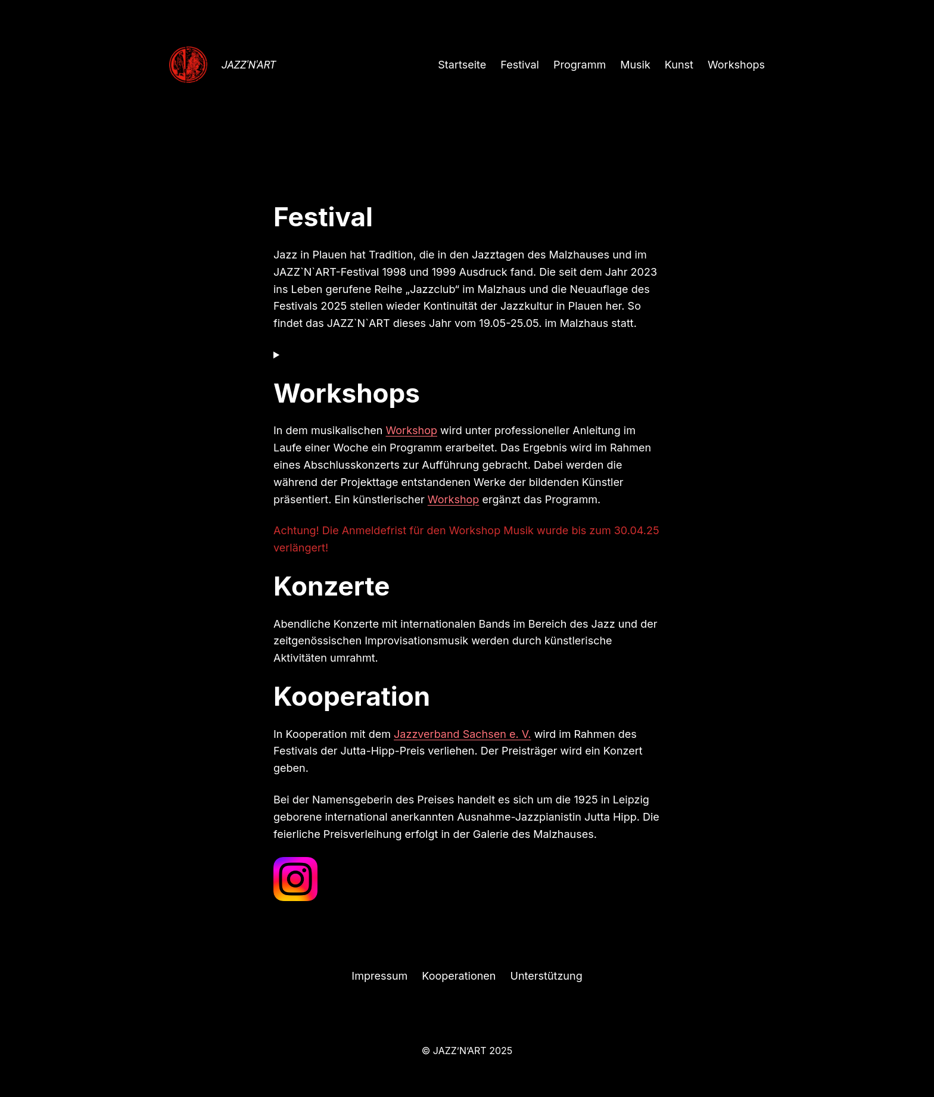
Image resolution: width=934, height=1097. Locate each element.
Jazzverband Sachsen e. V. (462, 734)
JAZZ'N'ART (249, 64)
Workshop (411, 430)
